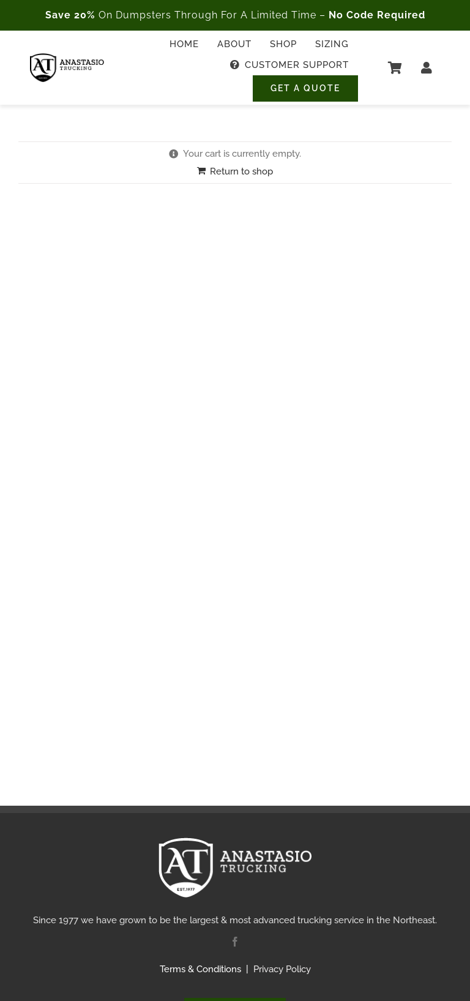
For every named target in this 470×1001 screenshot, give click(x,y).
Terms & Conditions (200, 969)
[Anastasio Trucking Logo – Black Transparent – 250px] (67, 57)
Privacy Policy (282, 969)
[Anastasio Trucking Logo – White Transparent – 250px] (235, 841)
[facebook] (235, 942)
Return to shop (241, 171)
